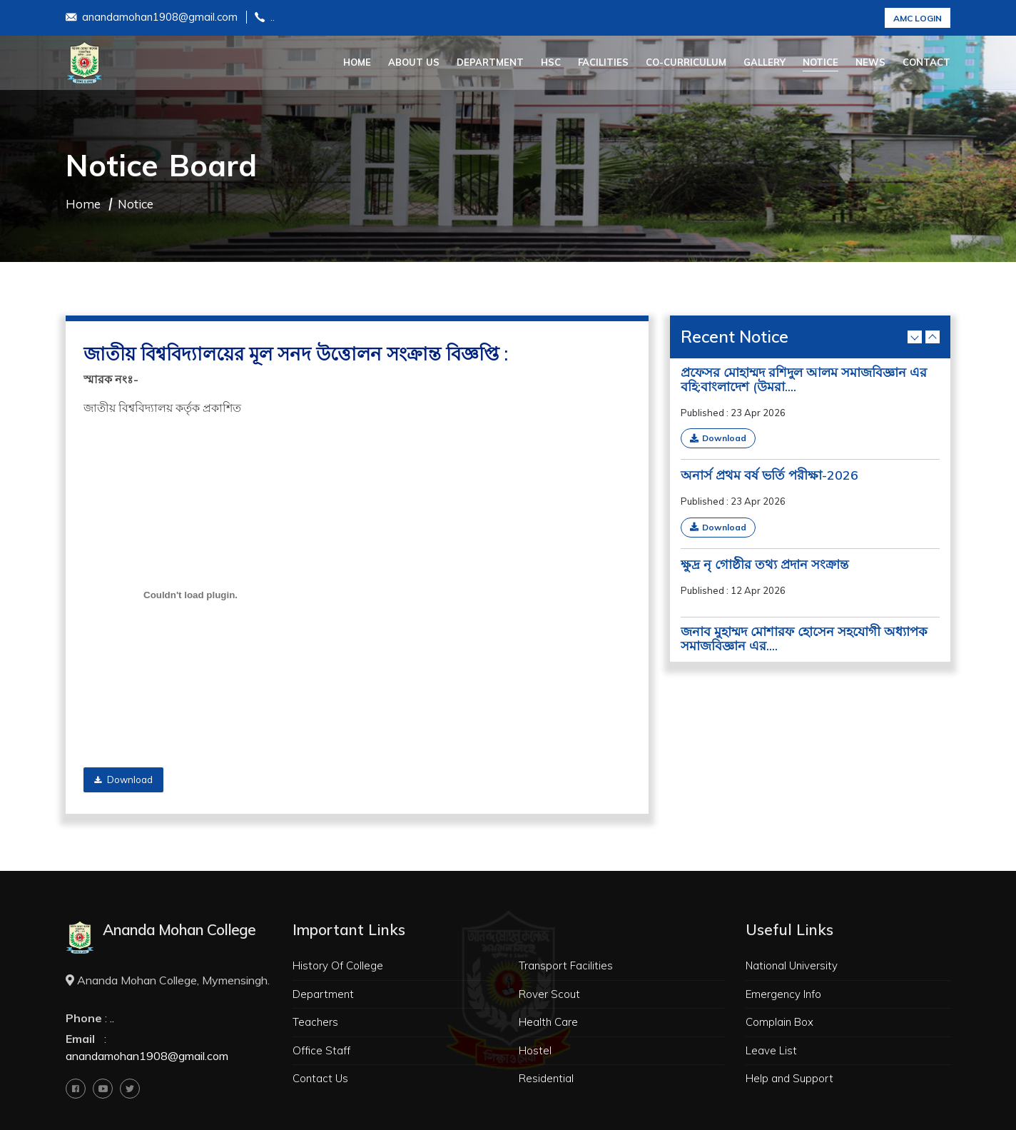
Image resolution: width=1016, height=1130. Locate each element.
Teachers (315, 1022)
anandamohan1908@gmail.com (152, 18)
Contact (926, 62)
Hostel (535, 1050)
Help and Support (789, 1078)
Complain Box (779, 1022)
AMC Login (917, 18)
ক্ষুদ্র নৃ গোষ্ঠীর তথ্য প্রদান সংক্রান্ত (764, 565)
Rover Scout (549, 994)
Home (357, 62)
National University (792, 965)
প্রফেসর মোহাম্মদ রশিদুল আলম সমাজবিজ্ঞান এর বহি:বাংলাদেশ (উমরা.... (804, 379)
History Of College (338, 965)
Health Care (548, 1022)
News (870, 62)
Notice (820, 62)
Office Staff (321, 1050)
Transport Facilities (566, 965)
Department (490, 62)
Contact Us (320, 1078)
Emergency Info (783, 994)
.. (265, 18)
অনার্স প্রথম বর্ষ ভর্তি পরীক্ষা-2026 (769, 475)
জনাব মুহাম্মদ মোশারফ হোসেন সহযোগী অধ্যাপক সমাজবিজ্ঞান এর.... (804, 639)
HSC (551, 62)
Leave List (771, 1050)
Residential (546, 1078)
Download (123, 779)
